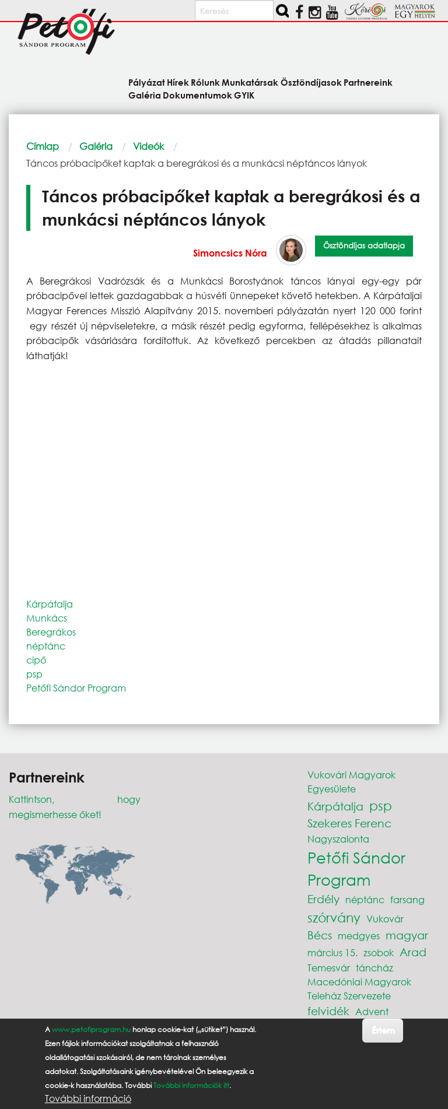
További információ (88, 1098)
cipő (36, 660)
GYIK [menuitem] (244, 95)
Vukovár (385, 919)
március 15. (332, 952)
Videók (148, 146)
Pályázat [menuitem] (146, 82)
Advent (371, 1011)
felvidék (328, 1010)
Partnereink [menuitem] (368, 82)
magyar (407, 935)
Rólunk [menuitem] (205, 82)
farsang (407, 899)
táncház (374, 967)
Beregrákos (51, 632)
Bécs (319, 935)
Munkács (46, 618)
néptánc (45, 646)
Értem (383, 1030)
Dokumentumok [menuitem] (197, 95)
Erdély (323, 899)
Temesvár (328, 967)
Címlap (42, 146)
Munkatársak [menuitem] (250, 82)
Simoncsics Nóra (230, 252)
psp (34, 674)
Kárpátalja (49, 604)
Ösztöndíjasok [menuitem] (311, 82)
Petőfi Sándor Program (76, 688)
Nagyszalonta (338, 839)
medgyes (359, 935)
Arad (413, 952)
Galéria (96, 146)
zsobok (378, 952)
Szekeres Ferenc (349, 823)
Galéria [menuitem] (144, 95)
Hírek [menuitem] (178, 82)
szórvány (333, 917)
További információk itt (191, 1085)
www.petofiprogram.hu (91, 1029)
